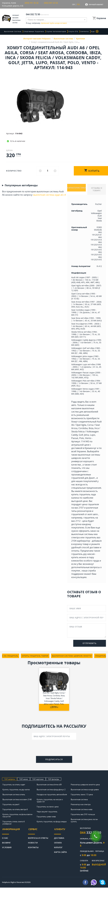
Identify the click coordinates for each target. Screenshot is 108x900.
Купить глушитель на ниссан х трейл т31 (50, 800)
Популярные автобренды (21, 185)
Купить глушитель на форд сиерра (51, 821)
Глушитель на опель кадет (13, 784)
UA (73, 4)
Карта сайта (60, 851)
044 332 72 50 (33, 14)
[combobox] (56, 19)
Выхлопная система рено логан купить (84, 820)
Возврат (6, 842)
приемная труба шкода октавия (54, 23)
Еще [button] (93, 31)
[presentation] (54, 748)
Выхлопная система (12, 31)
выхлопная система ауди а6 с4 (49, 194)
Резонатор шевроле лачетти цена (85, 784)
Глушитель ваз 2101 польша (83, 814)
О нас (5, 837)
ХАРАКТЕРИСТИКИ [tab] (76, 188)
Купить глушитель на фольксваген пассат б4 (17, 815)
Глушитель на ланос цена (47, 806)
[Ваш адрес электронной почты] (54, 736)
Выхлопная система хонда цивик (85, 789)
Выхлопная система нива (81, 809)
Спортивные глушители (33, 31)
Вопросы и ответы (38, 837)
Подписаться (54, 759)
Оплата (58, 842)
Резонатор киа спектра (80, 804)
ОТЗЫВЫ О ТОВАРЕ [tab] (96, 189)
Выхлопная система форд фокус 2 (51, 789)
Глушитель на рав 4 (10, 804)
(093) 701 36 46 (31, 3)
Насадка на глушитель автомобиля (52, 794)
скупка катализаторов (55, 31)
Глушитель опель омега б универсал (13, 822)
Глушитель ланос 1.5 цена (82, 794)
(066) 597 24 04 (51, 3)
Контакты (83, 31)
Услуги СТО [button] (72, 31)
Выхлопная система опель (13, 794)
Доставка (59, 837)
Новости (33, 842)
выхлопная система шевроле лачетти (72, 656)
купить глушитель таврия (35, 656)
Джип (92, 477)
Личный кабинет (96, 4)
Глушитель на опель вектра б (15, 809)
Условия (6, 846)
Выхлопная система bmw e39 (49, 784)
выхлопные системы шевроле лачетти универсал (85, 458)
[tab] (15, 830)
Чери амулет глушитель (47, 811)
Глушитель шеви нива (46, 816)
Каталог (58, 846)
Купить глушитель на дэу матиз (16, 789)
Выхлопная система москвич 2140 (17, 799)
